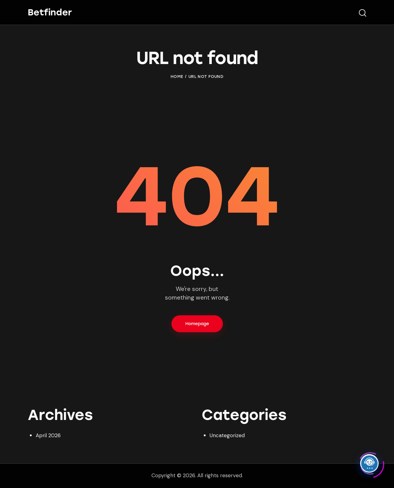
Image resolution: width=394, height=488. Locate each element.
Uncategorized (227, 435)
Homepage (197, 323)
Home (177, 76)
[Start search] (362, 13)
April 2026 (48, 435)
